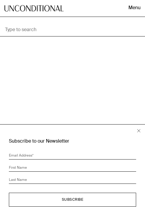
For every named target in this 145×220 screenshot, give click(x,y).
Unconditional (34, 13)
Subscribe (72, 199)
